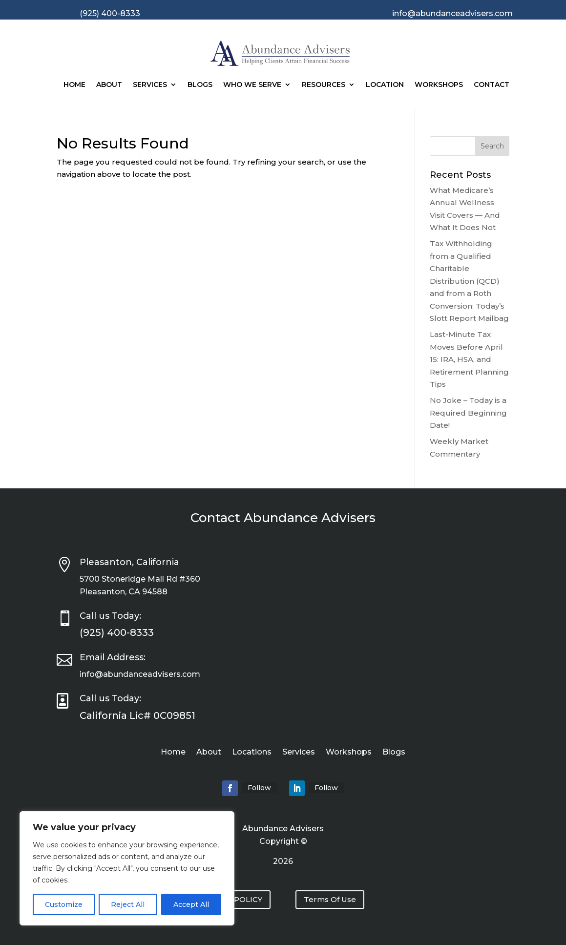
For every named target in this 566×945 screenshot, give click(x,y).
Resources (323, 84)
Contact (491, 84)
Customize (64, 904)
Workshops (439, 84)
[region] (127, 868)
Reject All (128, 904)
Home (74, 84)
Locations (252, 752)
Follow (259, 787)
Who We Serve (252, 84)
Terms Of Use (330, 899)
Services (150, 84)
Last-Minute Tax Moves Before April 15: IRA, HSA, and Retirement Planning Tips (469, 359)
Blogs (200, 84)
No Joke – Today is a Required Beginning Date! (468, 413)
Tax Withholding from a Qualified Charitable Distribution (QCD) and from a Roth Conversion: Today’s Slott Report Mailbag (469, 281)
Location (385, 84)
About (109, 84)
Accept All (191, 904)
